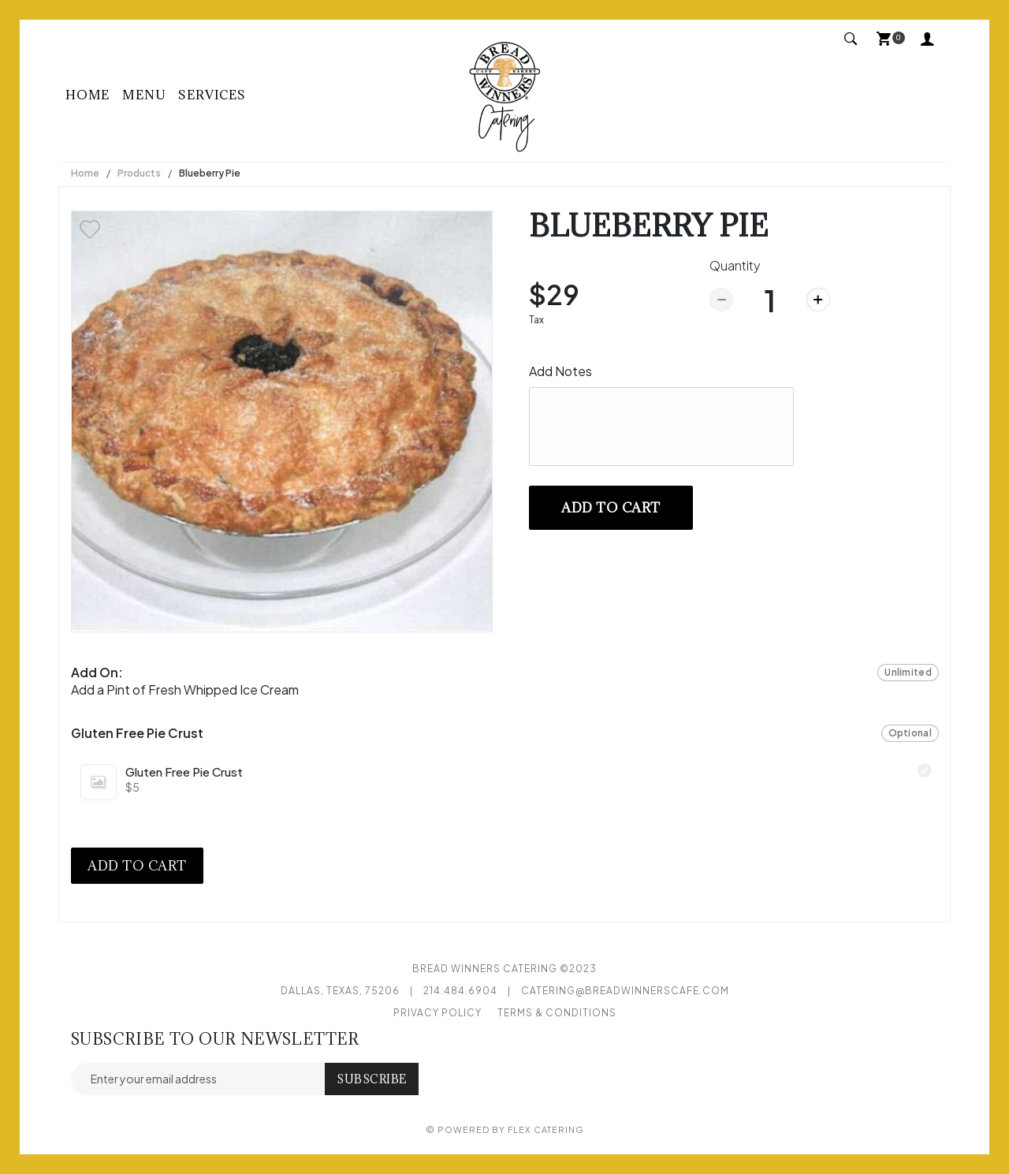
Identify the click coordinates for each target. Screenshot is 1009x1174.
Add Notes (560, 371)
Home (87, 94)
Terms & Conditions (556, 1013)
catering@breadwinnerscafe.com (625, 991)
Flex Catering (546, 1129)
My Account (928, 38)
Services (211, 94)
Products (139, 173)
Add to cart (611, 507)
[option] (282, 421)
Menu (144, 94)
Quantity (735, 265)
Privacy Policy (437, 1013)
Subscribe (372, 1079)
